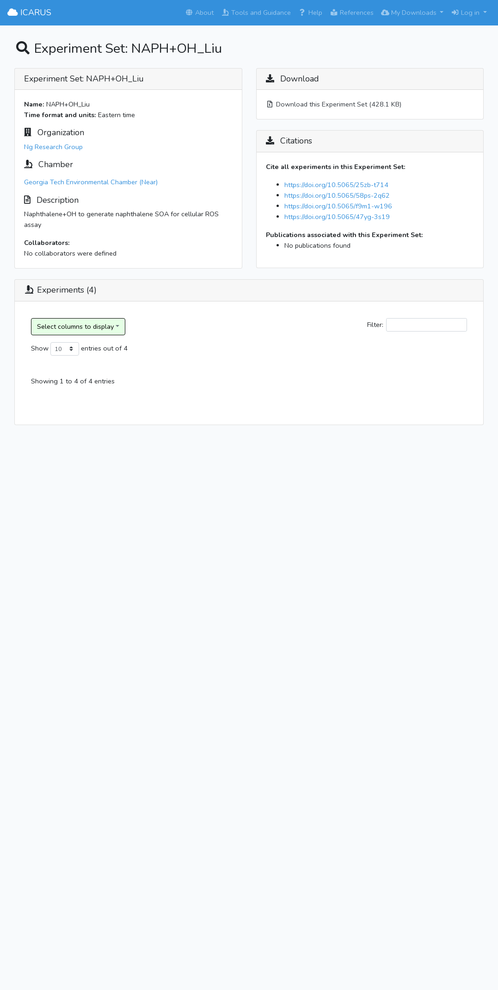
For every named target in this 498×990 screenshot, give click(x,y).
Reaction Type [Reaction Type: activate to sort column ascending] (329, 384)
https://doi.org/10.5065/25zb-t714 (336, 184)
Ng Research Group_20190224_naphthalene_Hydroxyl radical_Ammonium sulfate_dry (108, 590)
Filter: (417, 325)
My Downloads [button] (409, 12)
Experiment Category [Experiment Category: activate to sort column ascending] (262, 389)
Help (310, 12)
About (199, 12)
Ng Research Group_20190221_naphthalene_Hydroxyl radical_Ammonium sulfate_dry (108, 515)
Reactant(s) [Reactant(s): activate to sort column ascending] (392, 389)
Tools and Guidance (256, 12)
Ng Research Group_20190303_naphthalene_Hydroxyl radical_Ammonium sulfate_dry (108, 666)
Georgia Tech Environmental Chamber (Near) (91, 182)
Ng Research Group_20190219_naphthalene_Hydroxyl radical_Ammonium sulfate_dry (108, 439)
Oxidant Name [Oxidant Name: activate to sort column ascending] (440, 384)
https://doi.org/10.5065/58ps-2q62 (337, 195)
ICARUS (29, 12)
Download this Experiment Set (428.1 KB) (333, 104)
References (352, 12)
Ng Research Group (53, 146)
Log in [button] (466, 12)
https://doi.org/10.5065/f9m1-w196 (338, 206)
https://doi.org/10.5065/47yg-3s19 (337, 216)
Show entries (66, 349)
